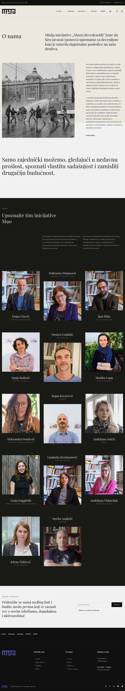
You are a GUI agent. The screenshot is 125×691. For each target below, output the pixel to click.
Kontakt (94, 11)
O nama (60, 11)
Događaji (71, 11)
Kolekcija (82, 11)
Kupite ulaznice (105, 3)
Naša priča (70, 665)
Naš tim (69, 662)
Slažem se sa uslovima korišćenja (89, 610)
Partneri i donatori (72, 668)
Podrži (103, 11)
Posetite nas (118, 3)
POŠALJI (117, 604)
